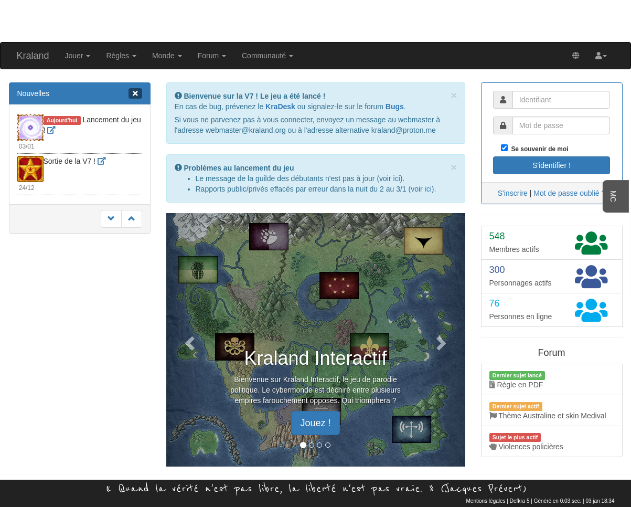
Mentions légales (486, 501)
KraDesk (280, 106)
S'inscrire (513, 193)
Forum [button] (212, 55)
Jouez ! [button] (315, 423)
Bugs (395, 106)
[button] (601, 56)
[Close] (454, 95)
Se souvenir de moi (538, 149)
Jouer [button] (78, 55)
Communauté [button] (267, 55)
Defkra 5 (520, 501)
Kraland (33, 55)
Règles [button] (121, 55)
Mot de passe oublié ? (569, 193)
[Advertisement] (316, 20)
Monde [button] (167, 55)
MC (613, 196)
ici (396, 178)
